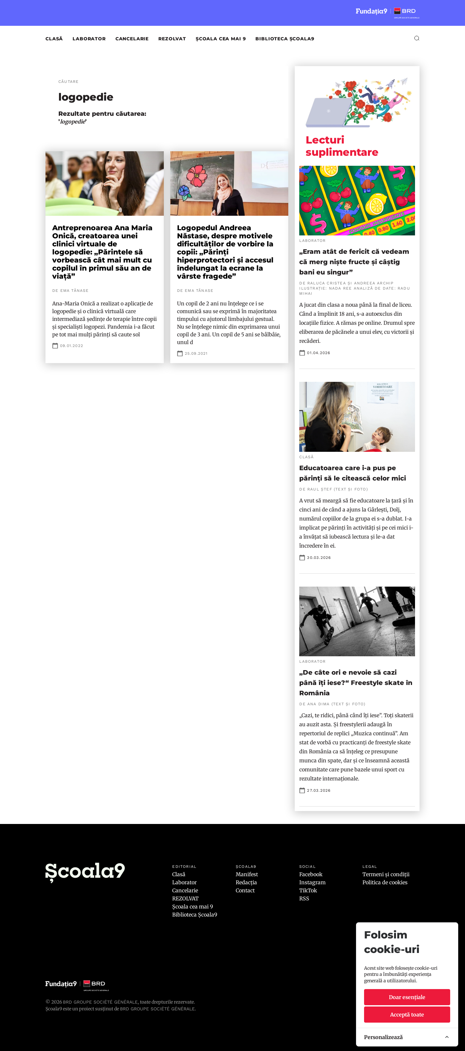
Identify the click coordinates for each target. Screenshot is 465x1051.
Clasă (54, 38)
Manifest (247, 874)
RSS (304, 898)
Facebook (310, 874)
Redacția (246, 882)
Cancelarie (132, 38)
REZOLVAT (172, 38)
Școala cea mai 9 (221, 38)
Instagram (312, 882)
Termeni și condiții (386, 874)
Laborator (89, 38)
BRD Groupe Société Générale (100, 1002)
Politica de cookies (385, 882)
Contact (245, 890)
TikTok (308, 890)
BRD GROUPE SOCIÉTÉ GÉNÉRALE (157, 1008)
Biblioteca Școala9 (284, 38)
